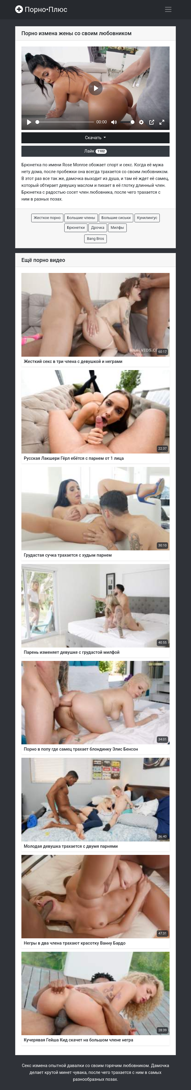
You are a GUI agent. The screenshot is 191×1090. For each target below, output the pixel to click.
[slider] (64, 122)
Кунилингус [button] (147, 217)
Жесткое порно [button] (47, 217)
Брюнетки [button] (75, 227)
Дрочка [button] (97, 227)
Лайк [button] (95, 151)
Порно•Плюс (41, 9)
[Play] (29, 122)
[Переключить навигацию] (168, 9)
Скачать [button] (94, 137)
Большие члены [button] (81, 217)
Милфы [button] (117, 227)
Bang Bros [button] (95, 238)
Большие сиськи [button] (116, 217)
